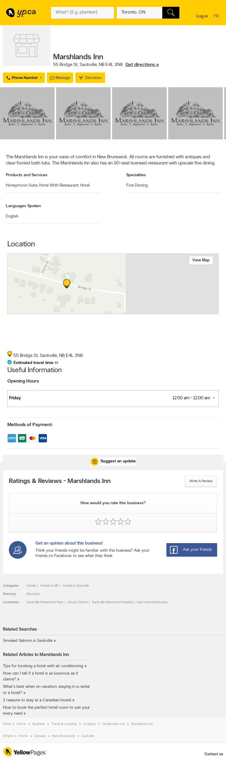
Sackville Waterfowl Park (45, 602)
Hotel (85, 185)
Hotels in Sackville (76, 586)
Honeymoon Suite (22, 185)
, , (106, 64)
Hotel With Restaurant (59, 185)
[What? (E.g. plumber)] (82, 13)
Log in (202, 16)
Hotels (31, 586)
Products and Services (27, 175)
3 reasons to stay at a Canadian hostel (37, 700)
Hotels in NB (49, 586)
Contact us (213, 754)
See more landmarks (152, 602)
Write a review (200, 481)
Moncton (33, 594)
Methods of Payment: (30, 425)
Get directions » (142, 64)
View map (201, 260)
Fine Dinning (137, 185)
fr (217, 16)
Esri (121, 311)
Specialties (136, 175)
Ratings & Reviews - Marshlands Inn (60, 481)
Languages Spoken (23, 206)
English (12, 216)
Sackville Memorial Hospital (112, 602)
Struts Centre (78, 602)
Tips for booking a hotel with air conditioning (43, 666)
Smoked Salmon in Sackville (28, 641)
